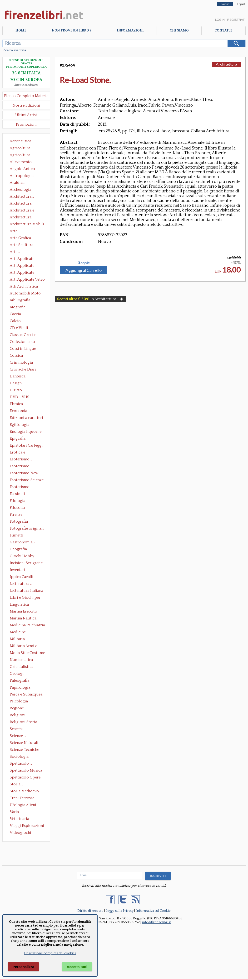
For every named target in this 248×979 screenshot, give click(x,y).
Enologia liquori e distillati (25, 432)
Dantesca (17, 376)
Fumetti (16, 535)
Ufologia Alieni (23, 805)
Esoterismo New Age (24, 473)
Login (219, 19)
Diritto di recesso (90, 911)
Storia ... (17, 784)
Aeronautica (20, 141)
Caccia (15, 314)
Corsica (16, 355)
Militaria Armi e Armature (23, 646)
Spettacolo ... (21, 763)
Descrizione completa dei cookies (50, 953)
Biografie (17, 307)
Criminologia (21, 362)
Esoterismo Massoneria (20, 466)
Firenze (16, 514)
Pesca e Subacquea (26, 694)
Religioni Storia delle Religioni (23, 722)
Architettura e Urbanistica (22, 210)
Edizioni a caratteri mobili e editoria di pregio (27, 418)
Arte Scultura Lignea (21, 245)
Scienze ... (18, 736)
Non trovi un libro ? (71, 30)
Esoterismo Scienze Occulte (27, 480)
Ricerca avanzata (14, 50)
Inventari (17, 570)
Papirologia (20, 687)
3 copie (83, 263)
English (241, 4)
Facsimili (17, 494)
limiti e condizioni (26, 84)
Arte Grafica (20, 238)
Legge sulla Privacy (120, 911)
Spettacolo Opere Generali (25, 777)
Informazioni (130, 30)
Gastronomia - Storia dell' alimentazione (22, 542)
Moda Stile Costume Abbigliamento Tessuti (27, 653)
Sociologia (19, 756)
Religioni (17, 715)
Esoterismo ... (21, 459)
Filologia (17, 501)
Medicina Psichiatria (27, 625)
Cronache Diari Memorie (23, 369)
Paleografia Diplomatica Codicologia (20, 681)
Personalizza (23, 967)
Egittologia (19, 425)
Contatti (223, 30)
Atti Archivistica (24, 286)
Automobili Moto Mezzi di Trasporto (26, 293)
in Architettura (90, 299)
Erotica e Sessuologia (20, 452)
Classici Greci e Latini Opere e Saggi (27, 335)
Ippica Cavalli (21, 577)
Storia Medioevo (24, 791)
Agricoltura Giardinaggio (21, 155)
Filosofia (17, 507)
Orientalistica (21, 667)
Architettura (226, 64)
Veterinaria (19, 819)
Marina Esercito (23, 611)
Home (20, 30)
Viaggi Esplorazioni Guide (27, 826)
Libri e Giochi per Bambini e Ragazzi (25, 598)
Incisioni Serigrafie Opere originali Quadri (26, 563)
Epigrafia (17, 438)
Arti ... (15, 252)
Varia (14, 812)
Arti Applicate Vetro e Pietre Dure (27, 280)
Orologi (17, 673)
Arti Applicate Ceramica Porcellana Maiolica (27, 259)
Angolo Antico (22, 169)
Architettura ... (22, 196)
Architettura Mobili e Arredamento (27, 224)
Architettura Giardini (20, 217)
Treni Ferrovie (22, 798)
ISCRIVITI (158, 876)
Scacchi (16, 729)
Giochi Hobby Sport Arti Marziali (26, 556)
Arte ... (15, 231)
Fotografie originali (27, 528)
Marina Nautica (23, 618)
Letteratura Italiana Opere (26, 591)
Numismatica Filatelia (21, 660)
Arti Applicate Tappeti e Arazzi (24, 273)
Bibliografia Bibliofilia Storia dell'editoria (24, 300)
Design (16, 383)
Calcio (15, 321)
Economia (18, 411)
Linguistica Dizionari (19, 605)
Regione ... (18, 708)
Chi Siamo (179, 30)
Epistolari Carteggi (26, 445)
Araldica (17, 182)
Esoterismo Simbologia (20, 487)
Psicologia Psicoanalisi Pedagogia (20, 701)
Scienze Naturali (24, 743)
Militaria (17, 639)
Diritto (16, 390)
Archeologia (20, 189)
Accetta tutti (77, 967)
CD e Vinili (19, 328)
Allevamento (21, 162)
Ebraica (16, 404)
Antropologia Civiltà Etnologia (24, 176)
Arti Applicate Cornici (22, 266)
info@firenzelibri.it (156, 922)
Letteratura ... (21, 584)
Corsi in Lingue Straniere (23, 349)
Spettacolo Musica (26, 770)
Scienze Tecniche (24, 749)
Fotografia (19, 521)
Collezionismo (22, 342)
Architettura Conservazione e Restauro (24, 203)
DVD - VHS (19, 397)
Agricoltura (20, 148)
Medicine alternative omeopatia (19, 632)
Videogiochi (20, 832)
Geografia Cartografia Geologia (20, 549)
